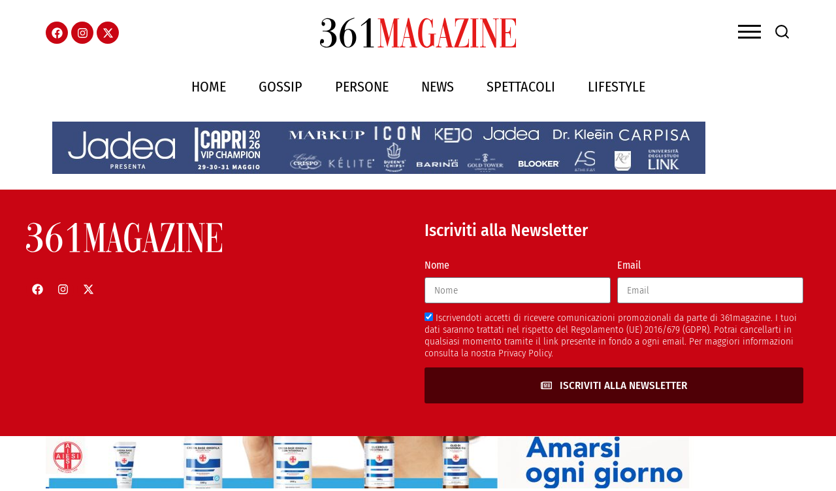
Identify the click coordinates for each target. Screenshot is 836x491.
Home (208, 86)
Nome (437, 265)
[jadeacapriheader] (378, 170)
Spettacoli (521, 86)
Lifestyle (616, 86)
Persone (362, 86)
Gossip (280, 86)
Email (629, 265)
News (437, 86)
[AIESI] (372, 484)
